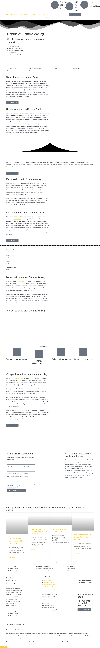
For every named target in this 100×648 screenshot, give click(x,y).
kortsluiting (16, 183)
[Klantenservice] (3, 647)
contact (19, 410)
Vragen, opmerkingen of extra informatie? (18, 476)
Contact (46, 14)
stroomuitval (17, 219)
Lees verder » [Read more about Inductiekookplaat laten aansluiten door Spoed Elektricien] (34, 549)
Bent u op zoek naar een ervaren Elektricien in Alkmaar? (82, 537)
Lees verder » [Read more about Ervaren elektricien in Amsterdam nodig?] (55, 546)
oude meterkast (23, 281)
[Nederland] (50, 443)
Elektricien (14, 14)
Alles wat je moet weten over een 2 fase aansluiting (16, 541)
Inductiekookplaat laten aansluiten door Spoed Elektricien (39, 531)
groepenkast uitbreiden (17, 378)
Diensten (32, 14)
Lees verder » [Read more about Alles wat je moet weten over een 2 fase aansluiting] (12, 557)
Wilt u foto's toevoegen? (13, 486)
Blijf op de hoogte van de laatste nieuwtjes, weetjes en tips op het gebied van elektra (46, 508)
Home (6, 14)
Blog (47, 18)
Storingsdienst (23, 14)
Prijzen (39, 14)
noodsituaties (17, 122)
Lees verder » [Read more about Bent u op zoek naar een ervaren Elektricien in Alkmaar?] (77, 553)
